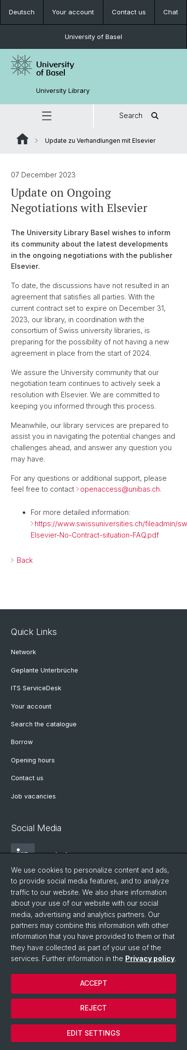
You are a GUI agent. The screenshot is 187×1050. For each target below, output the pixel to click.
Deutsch (22, 12)
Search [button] (140, 116)
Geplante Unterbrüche (44, 670)
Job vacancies (33, 796)
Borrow (22, 742)
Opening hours (33, 760)
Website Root (22, 138)
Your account (73, 12)
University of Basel (93, 37)
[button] (46, 115)
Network (23, 652)
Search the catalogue (44, 724)
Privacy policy (150, 958)
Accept (93, 983)
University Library (63, 90)
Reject (93, 1008)
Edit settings (93, 1033)
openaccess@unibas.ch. (120, 489)
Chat (170, 12)
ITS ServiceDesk (36, 688)
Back (24, 559)
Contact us (129, 12)
